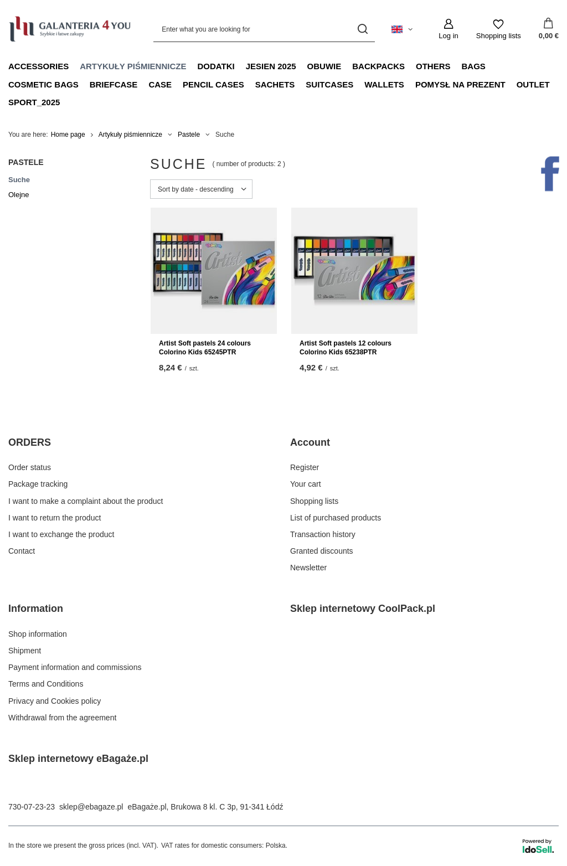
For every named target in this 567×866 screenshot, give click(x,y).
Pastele (189, 134)
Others (433, 66)
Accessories (38, 66)
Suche (19, 180)
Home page (68, 134)
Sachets (275, 84)
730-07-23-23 (31, 806)
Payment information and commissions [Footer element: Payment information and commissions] (74, 667)
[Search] (362, 29)
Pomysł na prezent (460, 84)
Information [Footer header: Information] (35, 608)
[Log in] (448, 29)
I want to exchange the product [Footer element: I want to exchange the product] (61, 534)
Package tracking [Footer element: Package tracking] (38, 484)
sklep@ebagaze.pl (91, 806)
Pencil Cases (213, 84)
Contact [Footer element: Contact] (21, 551)
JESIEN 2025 (271, 66)
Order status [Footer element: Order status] (29, 467)
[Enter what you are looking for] (264, 29)
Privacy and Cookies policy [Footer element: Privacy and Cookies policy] (54, 701)
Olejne (18, 194)
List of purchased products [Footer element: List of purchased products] (335, 517)
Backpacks (378, 66)
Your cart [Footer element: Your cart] (305, 484)
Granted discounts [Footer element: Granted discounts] (321, 551)
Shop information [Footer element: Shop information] (37, 634)
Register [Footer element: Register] (304, 467)
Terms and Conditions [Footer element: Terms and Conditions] (45, 683)
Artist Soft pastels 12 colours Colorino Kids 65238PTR (345, 347)
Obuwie (324, 66)
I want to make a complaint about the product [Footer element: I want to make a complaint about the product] (85, 501)
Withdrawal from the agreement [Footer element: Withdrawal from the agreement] (62, 717)
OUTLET (533, 84)
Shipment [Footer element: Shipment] (24, 650)
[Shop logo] (69, 29)
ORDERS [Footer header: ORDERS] (29, 442)
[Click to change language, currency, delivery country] (402, 29)
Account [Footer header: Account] (310, 442)
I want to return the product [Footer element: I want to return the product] (54, 517)
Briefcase (114, 84)
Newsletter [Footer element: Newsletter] (308, 567)
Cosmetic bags (43, 84)
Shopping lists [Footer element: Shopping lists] (314, 501)
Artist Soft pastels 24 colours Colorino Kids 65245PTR (205, 347)
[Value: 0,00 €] (549, 29)
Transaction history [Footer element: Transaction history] (322, 534)
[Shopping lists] (498, 29)
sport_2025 (34, 102)
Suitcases (329, 84)
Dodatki (215, 66)
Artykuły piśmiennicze (133, 66)
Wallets (384, 84)
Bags (474, 66)
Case (160, 84)
